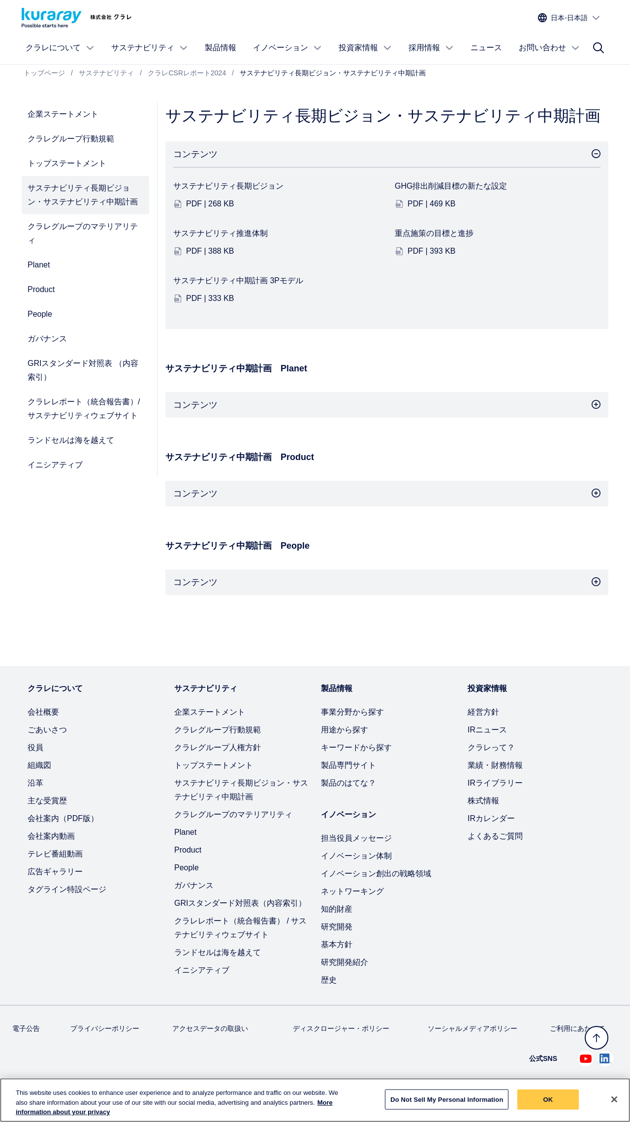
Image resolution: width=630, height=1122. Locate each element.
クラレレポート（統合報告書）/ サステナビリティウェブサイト (84, 408)
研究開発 (336, 927)
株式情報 (483, 800)
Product (41, 289)
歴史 (329, 980)
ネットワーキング (352, 891)
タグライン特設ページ (67, 889)
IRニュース (487, 730)
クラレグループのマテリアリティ (83, 233)
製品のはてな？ (348, 783)
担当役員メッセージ (356, 838)
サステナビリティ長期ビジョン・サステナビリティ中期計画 (83, 195)
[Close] (614, 1104)
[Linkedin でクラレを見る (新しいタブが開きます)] (605, 1058)
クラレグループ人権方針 (217, 747)
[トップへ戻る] (596, 1038)
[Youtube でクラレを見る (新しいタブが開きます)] (586, 1058)
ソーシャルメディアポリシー (472, 1028)
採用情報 (431, 47)
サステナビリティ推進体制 (220, 233)
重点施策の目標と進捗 (434, 233)
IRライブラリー (495, 783)
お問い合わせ (549, 47)
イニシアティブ (55, 465)
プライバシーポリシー (104, 1028)
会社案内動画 (51, 836)
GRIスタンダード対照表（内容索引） (240, 903)
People (40, 314)
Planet (39, 265)
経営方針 (483, 712)
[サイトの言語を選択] (569, 18)
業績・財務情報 (495, 765)
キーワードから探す (356, 747)
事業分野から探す (352, 712)
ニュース (486, 47)
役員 (35, 747)
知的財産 (336, 909)
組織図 (39, 765)
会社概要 (43, 712)
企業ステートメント (63, 114)
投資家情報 (365, 47)
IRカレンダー (491, 818)
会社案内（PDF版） (63, 818)
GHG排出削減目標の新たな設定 (451, 186)
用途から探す (344, 730)
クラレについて (60, 47)
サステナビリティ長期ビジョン (228, 186)
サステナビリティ (149, 47)
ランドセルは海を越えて (71, 440)
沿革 (35, 783)
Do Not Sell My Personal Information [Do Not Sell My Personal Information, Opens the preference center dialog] (446, 1104)
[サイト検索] (598, 48)
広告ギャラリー (55, 871)
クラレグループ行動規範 (71, 138)
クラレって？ (491, 747)
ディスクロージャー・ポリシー (341, 1028)
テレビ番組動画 (55, 854)
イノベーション (287, 47)
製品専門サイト (348, 765)
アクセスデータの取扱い (210, 1028)
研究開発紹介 (344, 962)
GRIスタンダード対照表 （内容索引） (83, 370)
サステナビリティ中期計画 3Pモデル (238, 280)
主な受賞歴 (47, 800)
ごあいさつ (47, 730)
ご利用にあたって (577, 1028)
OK (548, 1104)
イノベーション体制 (356, 856)
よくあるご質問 (495, 836)
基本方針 (336, 944)
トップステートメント (67, 163)
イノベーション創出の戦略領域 (376, 873)
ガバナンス (47, 338)
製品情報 (220, 47)
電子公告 (26, 1028)
